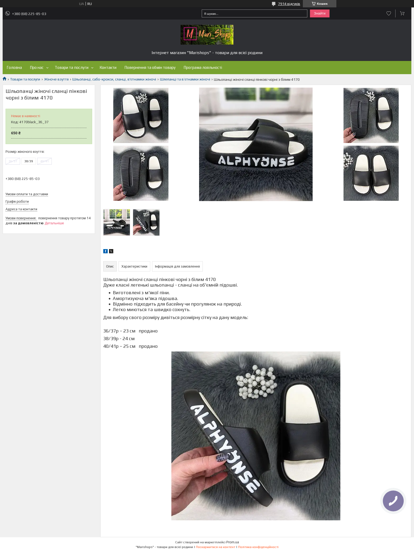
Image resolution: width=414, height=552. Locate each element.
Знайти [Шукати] (320, 13)
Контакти (108, 67)
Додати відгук (389, 13)
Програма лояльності (203, 67)
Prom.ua (232, 542)
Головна (14, 67)
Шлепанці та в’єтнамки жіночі (185, 79)
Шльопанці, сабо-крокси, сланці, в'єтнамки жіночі (114, 79)
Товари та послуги (71, 67)
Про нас (37, 67)
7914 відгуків (289, 4)
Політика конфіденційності (258, 547)
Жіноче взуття (56, 79)
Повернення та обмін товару (150, 67)
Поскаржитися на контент (215, 547)
